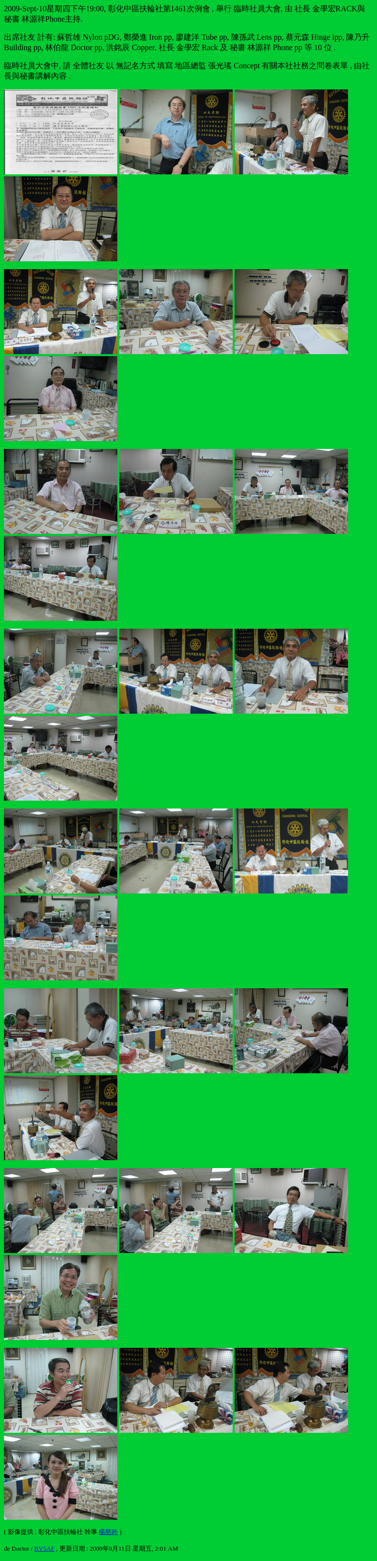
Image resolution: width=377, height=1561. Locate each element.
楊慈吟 (108, 1531)
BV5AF (44, 1548)
